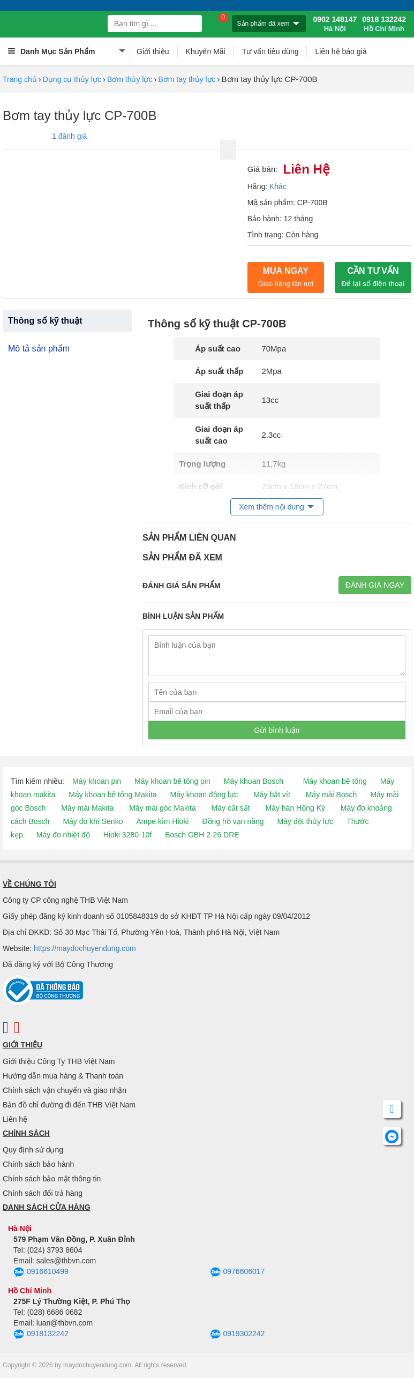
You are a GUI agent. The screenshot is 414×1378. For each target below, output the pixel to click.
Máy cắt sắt (231, 808)
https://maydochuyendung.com (85, 948)
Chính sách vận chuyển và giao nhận (64, 1090)
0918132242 (41, 1334)
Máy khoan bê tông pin (172, 781)
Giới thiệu (153, 51)
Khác (278, 186)
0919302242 (237, 1334)
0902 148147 (335, 24)
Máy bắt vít (271, 794)
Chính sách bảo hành (38, 1164)
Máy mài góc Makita (162, 808)
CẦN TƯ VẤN (373, 277)
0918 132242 (384, 24)
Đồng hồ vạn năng (233, 821)
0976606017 (237, 1272)
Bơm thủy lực (130, 79)
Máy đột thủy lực (305, 821)
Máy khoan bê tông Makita (112, 794)
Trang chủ (20, 79)
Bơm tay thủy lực (186, 79)
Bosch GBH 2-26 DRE (202, 834)
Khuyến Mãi (205, 51)
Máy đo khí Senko (93, 821)
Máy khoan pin (96, 781)
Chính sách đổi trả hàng (42, 1193)
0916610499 (41, 1272)
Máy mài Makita (87, 808)
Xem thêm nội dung (271, 507)
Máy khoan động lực (204, 794)
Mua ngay (285, 277)
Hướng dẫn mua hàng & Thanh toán (63, 1076)
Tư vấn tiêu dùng (270, 51)
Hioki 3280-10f (127, 834)
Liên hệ (15, 1119)
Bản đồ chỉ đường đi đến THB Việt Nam (69, 1104)
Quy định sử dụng (33, 1149)
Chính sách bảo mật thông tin (52, 1178)
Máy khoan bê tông (335, 781)
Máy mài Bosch (331, 794)
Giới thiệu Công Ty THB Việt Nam (59, 1061)
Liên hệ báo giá (340, 51)
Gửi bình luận (277, 730)
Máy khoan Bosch (253, 781)
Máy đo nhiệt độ (63, 834)
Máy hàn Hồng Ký (295, 808)
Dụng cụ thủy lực (72, 79)
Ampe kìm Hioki (162, 821)
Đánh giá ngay (374, 585)
